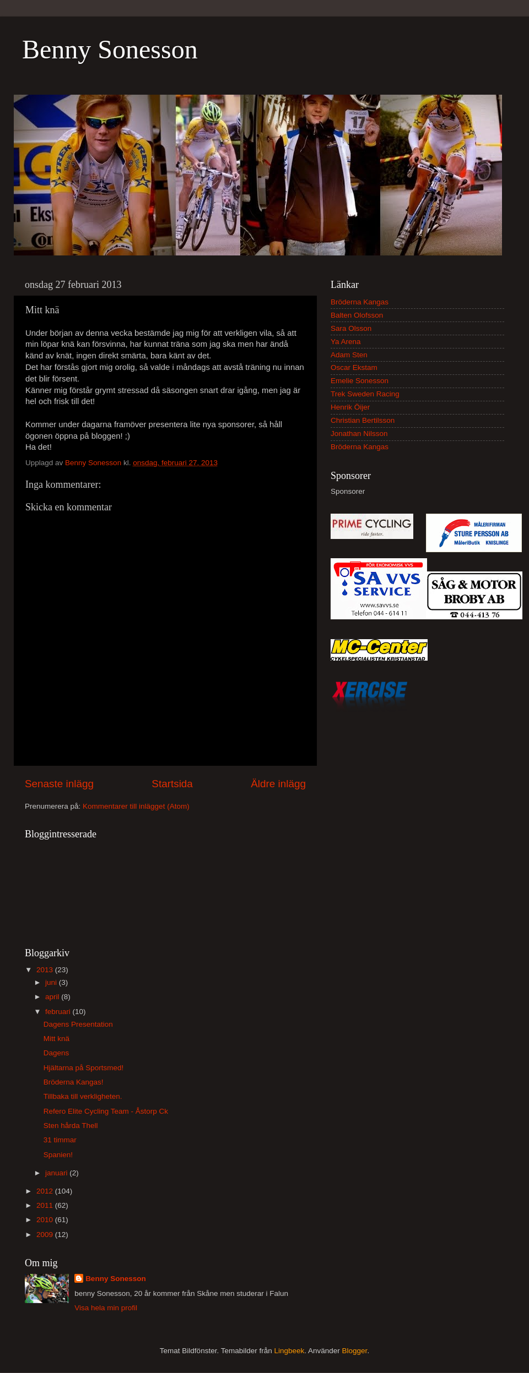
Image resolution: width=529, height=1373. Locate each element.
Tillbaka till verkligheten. (83, 1096)
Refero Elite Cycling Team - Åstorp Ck (106, 1111)
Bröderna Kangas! (74, 1082)
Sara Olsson (351, 328)
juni (52, 982)
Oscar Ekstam (354, 367)
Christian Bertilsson (363, 420)
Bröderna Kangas (359, 302)
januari (57, 1173)
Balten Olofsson (357, 315)
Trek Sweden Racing (365, 394)
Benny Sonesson (110, 49)
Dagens (56, 1053)
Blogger (355, 1351)
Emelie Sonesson (359, 381)
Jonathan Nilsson (359, 433)
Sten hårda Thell (71, 1125)
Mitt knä (56, 1038)
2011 (45, 1205)
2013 (45, 970)
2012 (45, 1191)
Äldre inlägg (278, 783)
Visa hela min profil (105, 1308)
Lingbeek (289, 1351)
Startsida (172, 783)
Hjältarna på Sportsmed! (84, 1068)
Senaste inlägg (59, 783)
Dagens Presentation (78, 1024)
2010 (45, 1220)
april (53, 997)
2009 (45, 1234)
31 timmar (60, 1140)
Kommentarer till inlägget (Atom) (136, 806)
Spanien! (58, 1155)
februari (59, 1011)
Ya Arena (346, 341)
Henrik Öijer (350, 407)
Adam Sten (349, 355)
